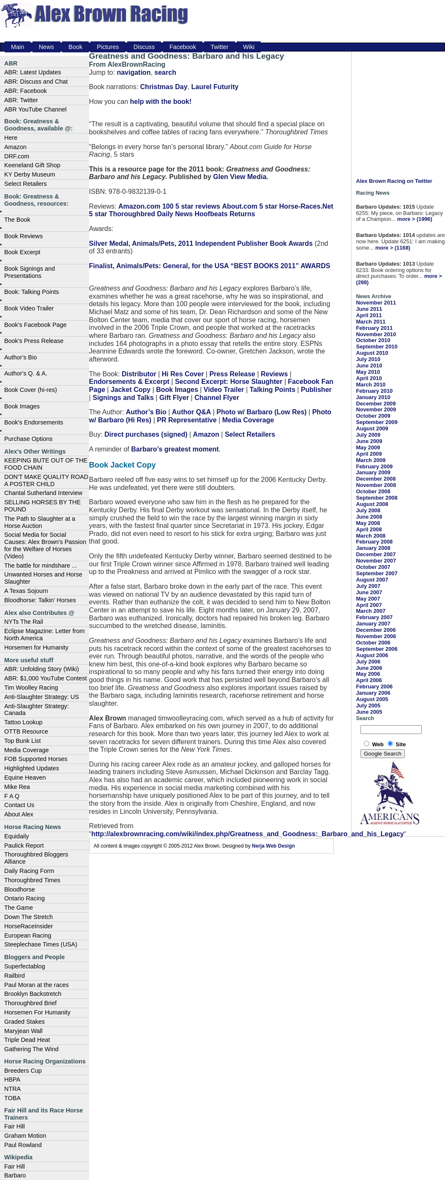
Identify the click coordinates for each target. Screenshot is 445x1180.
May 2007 (368, 598)
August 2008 (372, 504)
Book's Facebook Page (35, 324)
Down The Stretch (28, 917)
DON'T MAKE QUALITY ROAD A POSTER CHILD (46, 480)
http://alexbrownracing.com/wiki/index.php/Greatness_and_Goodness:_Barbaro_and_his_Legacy (247, 833)
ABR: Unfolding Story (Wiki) (41, 669)
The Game (18, 907)
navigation (133, 72)
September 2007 (376, 573)
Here (10, 137)
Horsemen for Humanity (36, 647)
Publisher (316, 389)
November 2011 (376, 302)
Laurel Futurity (214, 86)
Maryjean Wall (23, 1031)
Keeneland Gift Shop (32, 165)
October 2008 (373, 491)
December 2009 (376, 403)
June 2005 (369, 712)
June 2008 (369, 517)
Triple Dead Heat (27, 1039)
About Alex (18, 814)
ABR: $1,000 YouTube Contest (45, 678)
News (46, 47)
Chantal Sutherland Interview (43, 492)
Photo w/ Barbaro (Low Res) (261, 412)
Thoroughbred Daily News (151, 214)
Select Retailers (25, 183)
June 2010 (369, 365)
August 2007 (372, 579)
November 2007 (376, 560)
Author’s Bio (146, 412)
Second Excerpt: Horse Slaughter (228, 381)
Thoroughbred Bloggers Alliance (36, 858)
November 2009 (376, 409)
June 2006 (369, 668)
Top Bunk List (22, 740)
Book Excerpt (22, 252)
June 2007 (369, 592)
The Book (17, 219)
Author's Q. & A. (25, 373)
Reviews (274, 374)
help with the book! (161, 101)
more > (406, 219)
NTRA (12, 1088)
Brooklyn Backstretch (32, 993)
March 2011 (370, 321)
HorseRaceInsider (28, 926)
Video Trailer (224, 389)
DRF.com (16, 156)
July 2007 (368, 586)
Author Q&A (191, 412)
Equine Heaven (25, 777)
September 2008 (376, 498)
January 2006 (373, 693)
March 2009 (370, 460)
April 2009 (369, 454)
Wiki (248, 47)
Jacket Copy (130, 389)
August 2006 (372, 655)
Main (17, 47)
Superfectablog (24, 966)
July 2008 (368, 510)
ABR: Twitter (21, 100)
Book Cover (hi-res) (30, 389)
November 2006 (376, 636)
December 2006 (376, 630)
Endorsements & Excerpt (129, 381)
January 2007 (373, 623)
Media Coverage (26, 750)
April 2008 (369, 529)
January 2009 (373, 472)
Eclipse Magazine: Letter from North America (44, 635)
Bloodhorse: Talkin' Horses (40, 600)
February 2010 (374, 391)
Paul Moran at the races (36, 985)
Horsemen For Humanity (37, 1012)
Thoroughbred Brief (30, 1003)
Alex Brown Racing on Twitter (394, 181)
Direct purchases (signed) (146, 434)
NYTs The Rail (23, 621)
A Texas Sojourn (26, 590)
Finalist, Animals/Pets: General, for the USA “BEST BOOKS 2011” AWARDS (209, 265)
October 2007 (373, 567)
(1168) (402, 248)
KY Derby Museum (29, 174)
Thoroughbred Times (32, 880)
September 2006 (376, 649)
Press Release (232, 374)
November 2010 (376, 334)
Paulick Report (24, 845)
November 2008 (376, 485)
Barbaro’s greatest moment (174, 449)
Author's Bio (20, 357)
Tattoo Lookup (23, 722)
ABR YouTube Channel (35, 109)
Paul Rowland (23, 1145)
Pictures (108, 47)
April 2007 (369, 605)
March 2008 (370, 536)
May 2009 (368, 447)
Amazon (15, 147)
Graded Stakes (24, 1021)
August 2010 (372, 353)
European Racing (27, 935)
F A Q (11, 796)
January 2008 (373, 548)
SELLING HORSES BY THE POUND (42, 506)
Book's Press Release (33, 340)
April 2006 (369, 680)
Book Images (22, 406)
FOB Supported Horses (36, 759)
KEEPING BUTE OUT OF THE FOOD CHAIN (45, 464)
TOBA (12, 1098)
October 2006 (373, 642)
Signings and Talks (123, 397)
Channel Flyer (216, 397)
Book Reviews (23, 236)
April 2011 (369, 315)
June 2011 (369, 309)
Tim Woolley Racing (31, 687)
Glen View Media (239, 176)
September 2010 (376, 346)
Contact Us (19, 805)
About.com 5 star (249, 206)
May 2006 (368, 674)
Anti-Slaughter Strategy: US (41, 696)
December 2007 (376, 554)
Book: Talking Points (31, 291)
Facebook (182, 47)
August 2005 (372, 699)
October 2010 (373, 340)
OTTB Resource (26, 731)
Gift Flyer (174, 397)
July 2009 (368, 435)
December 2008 (376, 479)
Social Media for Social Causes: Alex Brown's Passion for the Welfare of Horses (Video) (45, 545)
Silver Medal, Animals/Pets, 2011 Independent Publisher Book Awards (201, 243)
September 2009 (376, 422)
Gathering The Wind (31, 1049)
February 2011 (374, 328)
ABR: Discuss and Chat (36, 81)
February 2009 (374, 466)
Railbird (14, 975)
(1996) (424, 219)
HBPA (12, 1079)
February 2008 (374, 541)
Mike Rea (17, 786)
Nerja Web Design (273, 846)
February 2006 (374, 686)
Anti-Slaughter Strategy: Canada (36, 710)
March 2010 (370, 384)
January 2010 (373, 397)
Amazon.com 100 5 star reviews (169, 206)
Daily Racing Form (29, 870)
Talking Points (272, 389)
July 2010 (368, 359)
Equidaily (16, 836)
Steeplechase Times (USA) (40, 944)
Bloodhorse (19, 889)
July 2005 (368, 705)
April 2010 (369, 378)
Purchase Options (28, 438)
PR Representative (186, 420)
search (165, 72)
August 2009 (372, 428)
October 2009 (373, 416)
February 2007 (374, 617)
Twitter (219, 47)
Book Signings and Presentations (29, 272)
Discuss (144, 47)
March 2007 (370, 611)
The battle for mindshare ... (40, 565)
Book (75, 47)
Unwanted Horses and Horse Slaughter (43, 578)
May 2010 (368, 372)
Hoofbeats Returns (224, 214)
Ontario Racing (24, 898)
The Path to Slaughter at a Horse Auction (39, 522)
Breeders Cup (23, 1070)
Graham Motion (25, 1135)
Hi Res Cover (183, 374)
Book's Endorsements (33, 422)
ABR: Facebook (25, 90)
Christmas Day (164, 86)
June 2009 (369, 441)
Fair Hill (14, 1126)
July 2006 (368, 661)
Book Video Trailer (29, 308)
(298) (362, 282)
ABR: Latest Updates (32, 72)
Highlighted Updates (31, 768)
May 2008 (368, 523)
